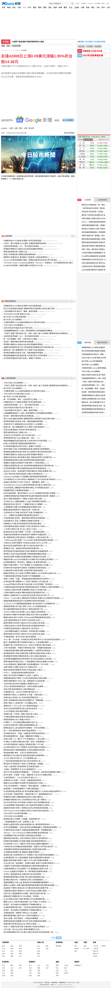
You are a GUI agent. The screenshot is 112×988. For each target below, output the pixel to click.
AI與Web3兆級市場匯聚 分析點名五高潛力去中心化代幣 (25, 543)
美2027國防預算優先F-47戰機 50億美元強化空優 (23, 499)
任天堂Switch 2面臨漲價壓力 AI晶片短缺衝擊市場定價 (25, 501)
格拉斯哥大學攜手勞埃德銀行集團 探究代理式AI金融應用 (26, 615)
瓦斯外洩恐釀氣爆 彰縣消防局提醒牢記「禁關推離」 (24, 700)
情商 (20, 948)
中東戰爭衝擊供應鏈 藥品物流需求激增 (19, 717)
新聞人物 (40, 942)
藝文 (65, 968)
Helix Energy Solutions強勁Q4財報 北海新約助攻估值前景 (26, 811)
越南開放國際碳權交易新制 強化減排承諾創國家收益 (24, 877)
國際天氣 (95, 953)
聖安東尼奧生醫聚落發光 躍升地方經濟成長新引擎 (23, 546)
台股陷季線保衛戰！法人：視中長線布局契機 (21, 246)
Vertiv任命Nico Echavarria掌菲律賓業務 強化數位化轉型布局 (27, 485)
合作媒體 (97, 3)
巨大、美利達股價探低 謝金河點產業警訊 (20, 731)
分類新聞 (5, 942)
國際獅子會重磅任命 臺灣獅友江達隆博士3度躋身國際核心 (26, 257)
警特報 (103, 946)
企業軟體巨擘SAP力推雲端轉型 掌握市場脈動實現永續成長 (27, 858)
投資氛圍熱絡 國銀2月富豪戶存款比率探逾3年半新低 (24, 526)
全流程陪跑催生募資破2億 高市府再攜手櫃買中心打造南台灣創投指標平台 (32, 791)
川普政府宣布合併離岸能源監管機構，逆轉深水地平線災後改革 (28, 847)
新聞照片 (32, 962)
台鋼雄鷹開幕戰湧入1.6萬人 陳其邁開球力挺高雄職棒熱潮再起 (28, 331)
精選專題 (58, 946)
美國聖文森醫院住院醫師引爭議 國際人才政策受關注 (24, 463)
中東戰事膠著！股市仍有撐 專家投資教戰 (20, 637)
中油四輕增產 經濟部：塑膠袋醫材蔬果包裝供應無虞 (24, 518)
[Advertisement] (39, 203)
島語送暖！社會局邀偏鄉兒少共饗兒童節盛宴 (21, 789)
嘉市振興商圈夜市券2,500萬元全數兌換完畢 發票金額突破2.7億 (28, 932)
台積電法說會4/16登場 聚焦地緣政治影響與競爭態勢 (24, 626)
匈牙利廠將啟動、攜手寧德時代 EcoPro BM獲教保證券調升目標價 (29, 493)
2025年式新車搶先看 (92, 55)
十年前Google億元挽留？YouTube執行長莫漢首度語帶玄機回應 (28, 540)
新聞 (3, 46)
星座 (50, 7)
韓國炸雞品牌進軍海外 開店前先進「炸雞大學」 (22, 510)
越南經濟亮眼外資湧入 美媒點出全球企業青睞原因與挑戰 (26, 808)
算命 (75, 946)
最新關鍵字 (77, 965)
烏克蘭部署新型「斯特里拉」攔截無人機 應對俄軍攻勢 (25, 562)
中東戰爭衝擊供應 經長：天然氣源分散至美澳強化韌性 (25, 907)
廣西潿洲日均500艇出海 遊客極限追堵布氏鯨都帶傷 (24, 755)
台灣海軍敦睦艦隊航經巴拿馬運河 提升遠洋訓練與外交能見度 (28, 659)
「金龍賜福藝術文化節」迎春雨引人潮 (18, 822)
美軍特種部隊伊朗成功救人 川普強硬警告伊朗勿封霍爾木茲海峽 (28, 662)
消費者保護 (54, 982)
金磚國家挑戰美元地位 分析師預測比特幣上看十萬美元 (25, 800)
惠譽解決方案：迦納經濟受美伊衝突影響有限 (21, 548)
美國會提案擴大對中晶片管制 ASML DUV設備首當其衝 (25, 606)
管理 (57, 973)
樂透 (85, 946)
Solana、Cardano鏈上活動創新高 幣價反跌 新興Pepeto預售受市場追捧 (31, 598)
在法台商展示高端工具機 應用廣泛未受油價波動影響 (24, 899)
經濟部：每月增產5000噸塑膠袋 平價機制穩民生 (22, 905)
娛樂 (60, 7)
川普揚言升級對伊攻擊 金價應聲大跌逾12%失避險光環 (25, 590)
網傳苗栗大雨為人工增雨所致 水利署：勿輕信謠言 (23, 695)
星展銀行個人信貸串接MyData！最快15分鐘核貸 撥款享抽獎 (27, 645)
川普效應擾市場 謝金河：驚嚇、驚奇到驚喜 (20, 311)
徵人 (78, 982)
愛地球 (66, 973)
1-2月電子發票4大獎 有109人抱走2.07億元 (20, 529)
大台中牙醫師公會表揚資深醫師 (16, 711)
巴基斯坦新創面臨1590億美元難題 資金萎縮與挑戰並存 (25, 841)
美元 (21, 128)
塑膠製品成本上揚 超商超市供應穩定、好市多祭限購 (24, 728)
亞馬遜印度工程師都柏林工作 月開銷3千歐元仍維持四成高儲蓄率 (29, 855)
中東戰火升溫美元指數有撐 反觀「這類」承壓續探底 (24, 742)
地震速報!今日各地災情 (92, 50)
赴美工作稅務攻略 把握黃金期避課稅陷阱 (20, 254)
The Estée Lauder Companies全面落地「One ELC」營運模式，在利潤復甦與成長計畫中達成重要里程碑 (44, 263)
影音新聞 (5, 962)
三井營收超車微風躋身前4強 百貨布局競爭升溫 (22, 761)
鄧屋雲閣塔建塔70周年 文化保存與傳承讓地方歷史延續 (25, 678)
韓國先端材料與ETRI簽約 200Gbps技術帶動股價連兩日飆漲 (27, 617)
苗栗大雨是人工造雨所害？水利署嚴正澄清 (20, 703)
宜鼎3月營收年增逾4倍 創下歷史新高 (95, 375)
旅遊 (87, 7)
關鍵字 (76, 962)
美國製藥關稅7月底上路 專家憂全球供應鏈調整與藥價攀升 (26, 882)
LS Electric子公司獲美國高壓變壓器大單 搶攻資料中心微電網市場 (29, 604)
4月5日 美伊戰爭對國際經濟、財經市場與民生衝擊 (23, 686)
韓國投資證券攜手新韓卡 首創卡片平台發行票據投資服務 (26, 860)
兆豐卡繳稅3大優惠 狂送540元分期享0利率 (20, 667)
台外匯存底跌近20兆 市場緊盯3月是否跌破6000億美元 (25, 747)
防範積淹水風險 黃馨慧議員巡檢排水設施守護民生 (23, 797)
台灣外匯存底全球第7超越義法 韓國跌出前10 (21, 684)
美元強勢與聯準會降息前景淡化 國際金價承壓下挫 (23, 609)
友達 (11, 128)
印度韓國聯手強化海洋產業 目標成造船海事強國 (22, 835)
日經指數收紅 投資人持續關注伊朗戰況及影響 (21, 521)
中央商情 (23, 50)
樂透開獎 (98, 46)
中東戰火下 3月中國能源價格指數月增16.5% (21, 722)
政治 (14, 7)
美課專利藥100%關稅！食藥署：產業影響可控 (22, 819)
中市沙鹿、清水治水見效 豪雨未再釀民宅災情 (21, 929)
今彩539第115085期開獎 (91, 371)
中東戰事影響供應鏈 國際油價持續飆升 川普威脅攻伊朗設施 (27, 651)
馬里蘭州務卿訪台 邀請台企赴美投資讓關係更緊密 (23, 249)
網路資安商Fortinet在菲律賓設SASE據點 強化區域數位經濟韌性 (28, 559)
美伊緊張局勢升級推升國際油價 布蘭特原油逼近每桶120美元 (27, 653)
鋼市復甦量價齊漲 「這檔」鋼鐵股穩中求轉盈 (21, 736)
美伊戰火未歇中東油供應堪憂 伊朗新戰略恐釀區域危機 (25, 554)
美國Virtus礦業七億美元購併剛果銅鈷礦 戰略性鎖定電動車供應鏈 (29, 885)
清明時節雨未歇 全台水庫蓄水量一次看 (19, 438)
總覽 (57, 965)
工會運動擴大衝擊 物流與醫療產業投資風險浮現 (22, 507)
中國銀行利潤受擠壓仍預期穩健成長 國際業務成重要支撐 (26, 866)
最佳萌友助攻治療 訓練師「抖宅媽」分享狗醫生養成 (24, 532)
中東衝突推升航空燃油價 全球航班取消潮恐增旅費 (23, 570)
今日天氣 (95, 946)
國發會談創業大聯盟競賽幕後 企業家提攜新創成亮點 (24, 750)
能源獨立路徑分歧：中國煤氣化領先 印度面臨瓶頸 (23, 880)
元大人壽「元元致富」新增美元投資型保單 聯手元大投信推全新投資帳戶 (32, 639)
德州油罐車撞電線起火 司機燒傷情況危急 (97, 232)
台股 (16, 128)
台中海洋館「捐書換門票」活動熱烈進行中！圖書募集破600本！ (29, 794)
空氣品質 (81, 46)
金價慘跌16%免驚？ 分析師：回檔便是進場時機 (22, 780)
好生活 (66, 965)
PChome (90, 3)
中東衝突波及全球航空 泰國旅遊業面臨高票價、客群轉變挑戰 (28, 830)
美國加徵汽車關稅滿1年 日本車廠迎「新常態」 (22, 896)
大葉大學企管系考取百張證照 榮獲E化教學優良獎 (23, 474)
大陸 (108, 7)
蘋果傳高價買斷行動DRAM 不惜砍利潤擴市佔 (21, 916)
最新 (3, 946)
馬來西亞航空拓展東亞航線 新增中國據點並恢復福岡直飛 (26, 551)
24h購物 (83, 3)
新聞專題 (59, 942)
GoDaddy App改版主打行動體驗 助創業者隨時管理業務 (25, 477)
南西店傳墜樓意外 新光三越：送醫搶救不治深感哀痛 (24, 681)
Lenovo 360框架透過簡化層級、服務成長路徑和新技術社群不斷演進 (30, 260)
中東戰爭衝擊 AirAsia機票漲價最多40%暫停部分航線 (24, 322)
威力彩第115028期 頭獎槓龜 (92, 361)
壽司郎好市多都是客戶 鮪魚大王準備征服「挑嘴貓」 (24, 764)
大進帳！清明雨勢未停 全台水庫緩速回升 (20, 769)
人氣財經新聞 (102, 200)
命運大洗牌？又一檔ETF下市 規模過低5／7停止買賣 (24, 739)
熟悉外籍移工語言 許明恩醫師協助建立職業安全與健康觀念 (27, 449)
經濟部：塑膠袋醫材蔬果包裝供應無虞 (96, 392)
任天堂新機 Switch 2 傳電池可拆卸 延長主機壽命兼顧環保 (26, 844)
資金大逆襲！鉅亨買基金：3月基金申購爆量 (21, 918)
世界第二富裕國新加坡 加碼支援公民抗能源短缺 (22, 874)
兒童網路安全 (62, 982)
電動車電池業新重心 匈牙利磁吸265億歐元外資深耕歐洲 (25, 838)
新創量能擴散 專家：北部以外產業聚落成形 (20, 753)
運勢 (44, 7)
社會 (19, 7)
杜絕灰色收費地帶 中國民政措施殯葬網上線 (20, 725)
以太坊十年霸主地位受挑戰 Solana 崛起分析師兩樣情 (24, 612)
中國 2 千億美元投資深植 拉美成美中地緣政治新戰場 (24, 927)
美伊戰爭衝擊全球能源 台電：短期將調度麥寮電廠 (23, 353)
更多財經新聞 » (69, 133)
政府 (103, 7)
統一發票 (86, 948)
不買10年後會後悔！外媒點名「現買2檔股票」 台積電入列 (26, 786)
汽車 (98, 7)
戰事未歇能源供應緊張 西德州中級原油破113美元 (23, 670)
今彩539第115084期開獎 (13, 816)
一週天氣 (95, 948)
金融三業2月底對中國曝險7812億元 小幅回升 (21, 675)
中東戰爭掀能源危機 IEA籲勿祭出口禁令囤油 (21, 628)
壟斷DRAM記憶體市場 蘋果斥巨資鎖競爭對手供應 (23, 783)
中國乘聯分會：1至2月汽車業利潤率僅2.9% (21, 692)
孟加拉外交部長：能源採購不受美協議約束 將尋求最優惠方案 (28, 471)
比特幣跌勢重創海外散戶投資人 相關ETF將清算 (22, 358)
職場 (39, 7)
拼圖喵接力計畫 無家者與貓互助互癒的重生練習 (22, 524)
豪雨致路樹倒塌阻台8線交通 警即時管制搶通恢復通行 (24, 460)
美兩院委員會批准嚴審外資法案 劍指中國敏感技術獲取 (25, 921)
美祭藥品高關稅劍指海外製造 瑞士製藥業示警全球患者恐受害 (28, 452)
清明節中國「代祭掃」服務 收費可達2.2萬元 (21, 714)
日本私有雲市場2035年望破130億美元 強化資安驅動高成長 (27, 802)
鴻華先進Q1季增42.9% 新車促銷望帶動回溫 (21, 697)
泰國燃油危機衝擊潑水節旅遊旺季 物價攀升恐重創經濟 (25, 535)
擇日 (75, 951)
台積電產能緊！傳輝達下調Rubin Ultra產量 (20, 913)
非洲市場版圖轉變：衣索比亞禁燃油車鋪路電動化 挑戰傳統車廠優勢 (30, 827)
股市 (77, 3)
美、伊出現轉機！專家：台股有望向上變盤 (20, 339)
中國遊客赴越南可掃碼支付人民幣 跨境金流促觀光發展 (25, 891)
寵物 (20, 946)
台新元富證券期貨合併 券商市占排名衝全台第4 (22, 620)
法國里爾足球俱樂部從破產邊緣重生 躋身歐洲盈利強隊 (25, 849)
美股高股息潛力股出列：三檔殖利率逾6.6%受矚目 (23, 504)
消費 (82, 7)
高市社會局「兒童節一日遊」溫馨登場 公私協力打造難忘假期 (28, 775)
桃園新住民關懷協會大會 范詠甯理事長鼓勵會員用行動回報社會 (28, 347)
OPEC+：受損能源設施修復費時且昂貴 (96, 222)
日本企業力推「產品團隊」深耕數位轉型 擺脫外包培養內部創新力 (29, 863)
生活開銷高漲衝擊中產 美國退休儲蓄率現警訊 (21, 852)
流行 (20, 956)
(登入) (108, 3)
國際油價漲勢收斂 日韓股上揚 (15, 252)
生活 (70, 7)
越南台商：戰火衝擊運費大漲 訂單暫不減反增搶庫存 (24, 350)
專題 (8, 7)
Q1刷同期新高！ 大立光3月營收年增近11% (20, 778)
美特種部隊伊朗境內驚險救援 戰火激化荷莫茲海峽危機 (25, 656)
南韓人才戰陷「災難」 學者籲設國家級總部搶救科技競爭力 (27, 579)
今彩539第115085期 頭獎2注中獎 (94, 358)
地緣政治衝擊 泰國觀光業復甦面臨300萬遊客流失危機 (25, 557)
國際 (34, 7)
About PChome (72, 982)
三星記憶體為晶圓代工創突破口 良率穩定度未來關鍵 (24, 631)
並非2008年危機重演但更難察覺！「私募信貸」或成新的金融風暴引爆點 (32, 772)
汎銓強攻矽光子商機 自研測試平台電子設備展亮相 (23, 512)
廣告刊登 (47, 982)
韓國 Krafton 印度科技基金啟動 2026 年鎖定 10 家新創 (25, 902)
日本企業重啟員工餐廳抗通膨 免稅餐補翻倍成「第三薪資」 (27, 664)
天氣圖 (95, 956)
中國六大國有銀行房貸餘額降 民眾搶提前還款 (21, 766)
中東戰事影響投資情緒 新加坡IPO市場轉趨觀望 (22, 576)
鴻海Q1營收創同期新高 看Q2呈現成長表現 (20, 709)
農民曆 (81, 42)
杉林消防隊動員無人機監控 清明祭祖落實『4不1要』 (24, 744)
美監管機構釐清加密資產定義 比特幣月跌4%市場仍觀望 (25, 355)
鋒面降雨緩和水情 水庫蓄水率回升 (17, 720)
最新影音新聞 (102, 342)
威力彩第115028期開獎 (90, 365)
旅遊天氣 (95, 951)
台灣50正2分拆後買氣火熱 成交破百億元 (19, 435)
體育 (65, 7)
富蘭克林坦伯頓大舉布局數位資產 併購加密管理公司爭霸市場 (28, 457)
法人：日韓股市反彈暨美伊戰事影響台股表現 (21, 515)
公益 (65, 970)
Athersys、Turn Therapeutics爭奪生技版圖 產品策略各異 (26, 833)
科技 (29, 7)
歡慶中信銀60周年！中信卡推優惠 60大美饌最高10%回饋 (26, 565)
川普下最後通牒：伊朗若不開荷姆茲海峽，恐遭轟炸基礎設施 (27, 648)
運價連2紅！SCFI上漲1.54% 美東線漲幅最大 (21, 706)
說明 (103, 3)
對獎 (85, 942)
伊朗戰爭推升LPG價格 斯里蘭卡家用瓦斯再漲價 (22, 241)
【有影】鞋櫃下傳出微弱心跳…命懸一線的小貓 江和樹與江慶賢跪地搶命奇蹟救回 (35, 333)
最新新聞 (84, 342)
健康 (55, 7)
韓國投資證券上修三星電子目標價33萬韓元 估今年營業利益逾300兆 (30, 573)
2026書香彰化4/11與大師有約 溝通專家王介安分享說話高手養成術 (29, 479)
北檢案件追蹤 (99, 42)
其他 (20, 968)
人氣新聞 (84, 200)
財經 (24, 7)
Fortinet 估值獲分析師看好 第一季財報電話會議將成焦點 (25, 871)
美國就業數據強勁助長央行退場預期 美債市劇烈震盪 (24, 601)
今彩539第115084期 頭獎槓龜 (15, 813)
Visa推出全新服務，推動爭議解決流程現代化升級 (23, 265)
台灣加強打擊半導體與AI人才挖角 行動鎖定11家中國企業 (26, 582)
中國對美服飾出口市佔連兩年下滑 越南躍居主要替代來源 (26, 869)
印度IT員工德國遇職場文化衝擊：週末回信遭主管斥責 (25, 893)
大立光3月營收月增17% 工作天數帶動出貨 (20, 758)
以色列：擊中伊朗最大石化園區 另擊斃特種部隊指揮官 (25, 243)
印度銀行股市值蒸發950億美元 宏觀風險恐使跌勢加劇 (25, 568)
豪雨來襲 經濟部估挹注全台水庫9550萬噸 (20, 924)
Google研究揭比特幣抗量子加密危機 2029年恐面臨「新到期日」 (29, 584)
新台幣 (31, 128)
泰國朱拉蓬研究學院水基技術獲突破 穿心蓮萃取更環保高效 (27, 824)
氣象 (94, 942)
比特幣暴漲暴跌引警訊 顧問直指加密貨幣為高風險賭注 (25, 468)
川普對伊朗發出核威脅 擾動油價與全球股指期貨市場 (24, 593)
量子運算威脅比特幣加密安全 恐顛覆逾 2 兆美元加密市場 (26, 537)
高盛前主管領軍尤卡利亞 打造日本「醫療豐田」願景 (24, 482)
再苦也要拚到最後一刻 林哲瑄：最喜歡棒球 (29, 42)
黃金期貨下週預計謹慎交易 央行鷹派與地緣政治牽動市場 (26, 888)
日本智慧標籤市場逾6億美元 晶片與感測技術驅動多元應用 (26, 805)
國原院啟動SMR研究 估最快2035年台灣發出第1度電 (24, 623)
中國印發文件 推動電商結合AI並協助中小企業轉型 (23, 424)
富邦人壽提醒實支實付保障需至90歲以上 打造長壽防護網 (26, 642)
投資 (57, 970)
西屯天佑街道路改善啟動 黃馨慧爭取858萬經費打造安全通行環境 (29, 309)
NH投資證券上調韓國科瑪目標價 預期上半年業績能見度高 (26, 488)
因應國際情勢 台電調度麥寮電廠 (16, 490)
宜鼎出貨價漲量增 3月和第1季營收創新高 (20, 430)
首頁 (3, 7)
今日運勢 (89, 42)
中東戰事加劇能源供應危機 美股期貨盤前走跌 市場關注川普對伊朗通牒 (31, 587)
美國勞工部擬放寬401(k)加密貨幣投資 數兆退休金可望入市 (27, 595)
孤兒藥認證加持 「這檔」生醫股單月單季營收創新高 (24, 733)
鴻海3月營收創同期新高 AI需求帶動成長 (19, 689)
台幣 (25, 128)
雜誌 (92, 7)
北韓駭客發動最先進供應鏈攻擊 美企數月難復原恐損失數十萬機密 (29, 496)
